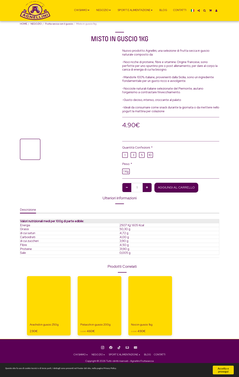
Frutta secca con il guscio (59, 23)
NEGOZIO (36, 23)
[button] (82, 10)
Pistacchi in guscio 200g (97, 325)
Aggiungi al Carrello (176, 187)
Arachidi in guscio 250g (45, 325)
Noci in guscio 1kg (142, 325)
